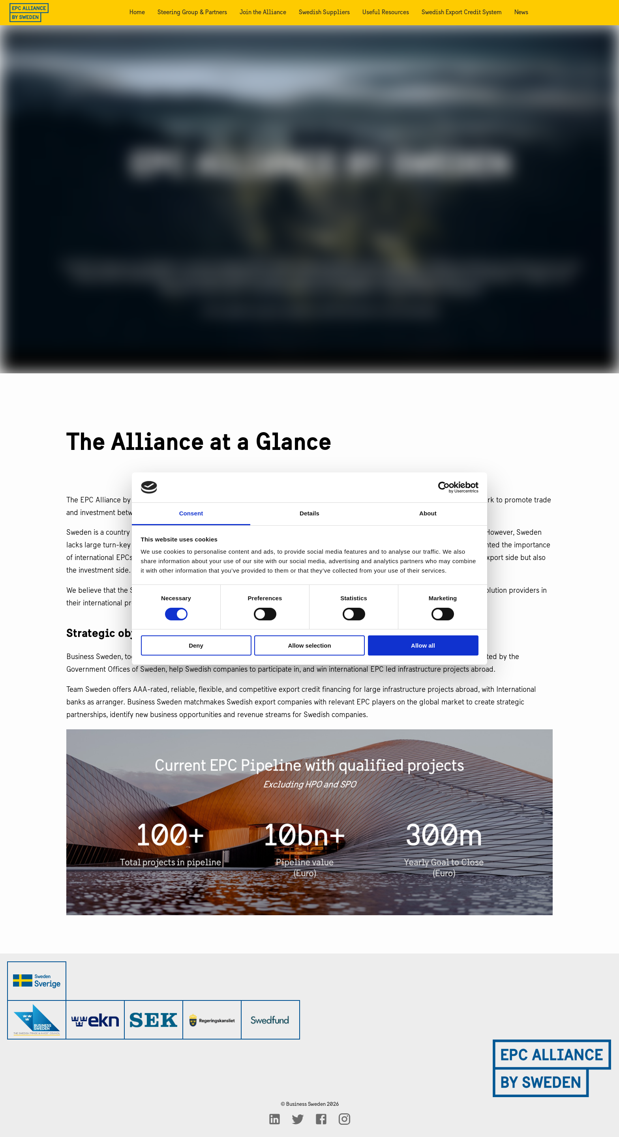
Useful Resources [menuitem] (385, 12)
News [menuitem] (521, 12)
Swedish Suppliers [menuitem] (324, 12)
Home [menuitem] (137, 12)
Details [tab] (309, 513)
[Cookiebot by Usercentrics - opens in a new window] (443, 487)
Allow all (423, 645)
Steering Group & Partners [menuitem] (192, 12)
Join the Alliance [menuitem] (263, 12)
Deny (196, 645)
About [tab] (428, 513)
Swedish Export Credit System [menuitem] (462, 12)
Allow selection (309, 645)
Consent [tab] (191, 513)
